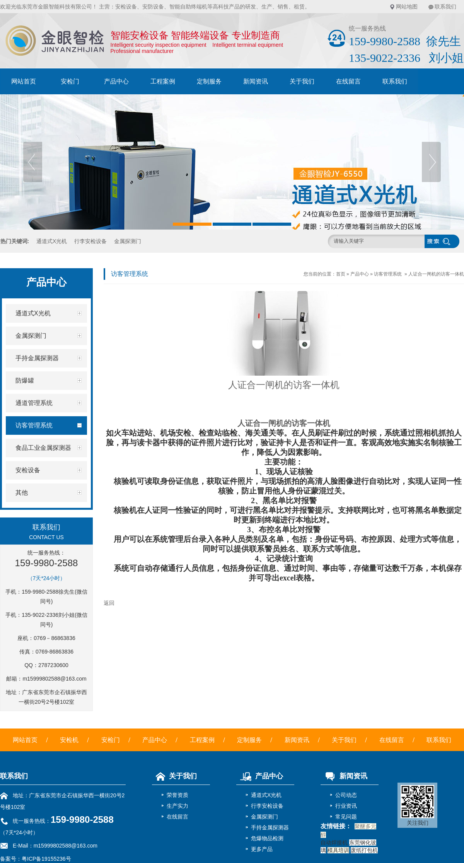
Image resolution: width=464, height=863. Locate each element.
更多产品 (262, 849)
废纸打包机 (364, 850)
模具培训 (338, 850)
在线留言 (348, 81)
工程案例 (162, 81)
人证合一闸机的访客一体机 (436, 274)
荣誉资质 (177, 795)
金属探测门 (127, 241)
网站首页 (23, 81)
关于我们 (302, 81)
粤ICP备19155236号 (46, 859)
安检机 (69, 740)
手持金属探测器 (270, 827)
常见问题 (346, 817)
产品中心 (116, 81)
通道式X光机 (51, 241)
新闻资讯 (255, 81)
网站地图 (407, 6)
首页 (340, 274)
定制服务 (209, 81)
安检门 (70, 81)
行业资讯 (346, 806)
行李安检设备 (90, 241)
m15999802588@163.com (54, 679)
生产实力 (177, 806)
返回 (109, 603)
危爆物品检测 (267, 838)
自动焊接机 (334, 842)
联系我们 (445, 6)
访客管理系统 (388, 274)
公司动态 (346, 795)
